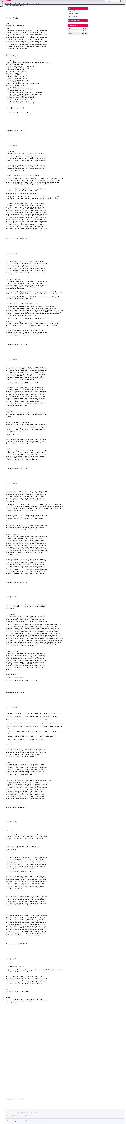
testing (70, 31)
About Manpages (15, 3)
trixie (69, 28)
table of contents (74, 21)
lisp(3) (8, 145)
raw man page (72, 16)
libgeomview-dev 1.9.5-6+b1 (33, 1112)
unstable (8, 5)
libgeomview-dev (15, 5)
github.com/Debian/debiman (22, 1121)
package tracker (73, 13)
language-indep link (74, 11)
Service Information (33, 3)
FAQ (24, 3)
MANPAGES (8, 0)
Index (7, 3)
